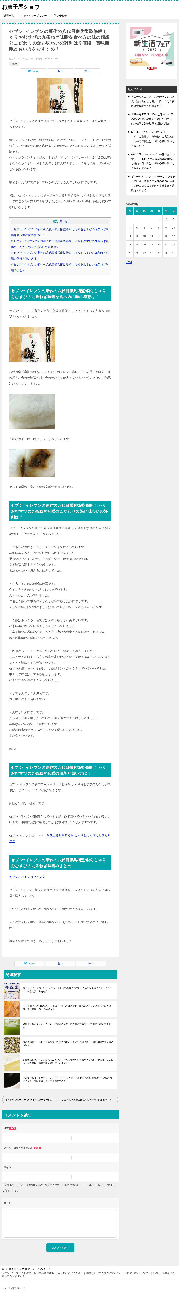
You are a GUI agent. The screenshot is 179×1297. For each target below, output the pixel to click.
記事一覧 (9, 15)
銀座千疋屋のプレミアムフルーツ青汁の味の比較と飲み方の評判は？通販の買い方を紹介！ (67, 1026)
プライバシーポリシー (34, 15)
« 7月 (129, 262)
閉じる (63, 221)
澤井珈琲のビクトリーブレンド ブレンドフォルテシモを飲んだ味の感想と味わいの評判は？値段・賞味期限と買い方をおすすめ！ (67, 1079)
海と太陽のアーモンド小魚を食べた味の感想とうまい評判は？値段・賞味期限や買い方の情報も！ (68, 1043)
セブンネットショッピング (27, 876)
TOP (18, 1269)
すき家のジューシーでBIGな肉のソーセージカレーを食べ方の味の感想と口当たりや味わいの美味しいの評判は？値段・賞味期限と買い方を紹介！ (32, 1099)
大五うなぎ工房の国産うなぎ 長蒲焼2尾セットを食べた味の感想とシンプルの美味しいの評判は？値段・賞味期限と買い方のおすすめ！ (90, 1099)
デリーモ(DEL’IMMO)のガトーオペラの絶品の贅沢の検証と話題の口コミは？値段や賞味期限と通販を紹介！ (152, 119)
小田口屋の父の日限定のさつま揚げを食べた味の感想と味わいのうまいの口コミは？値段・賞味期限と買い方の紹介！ (67, 1008)
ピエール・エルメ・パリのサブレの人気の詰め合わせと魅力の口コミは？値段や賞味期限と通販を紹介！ (153, 101)
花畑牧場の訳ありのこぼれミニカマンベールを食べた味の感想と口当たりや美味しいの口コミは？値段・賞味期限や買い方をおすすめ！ (68, 1061)
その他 (14, 63)
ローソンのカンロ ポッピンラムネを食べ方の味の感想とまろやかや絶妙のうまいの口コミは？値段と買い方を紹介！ (68, 990)
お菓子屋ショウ (21, 6)
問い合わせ (60, 15)
